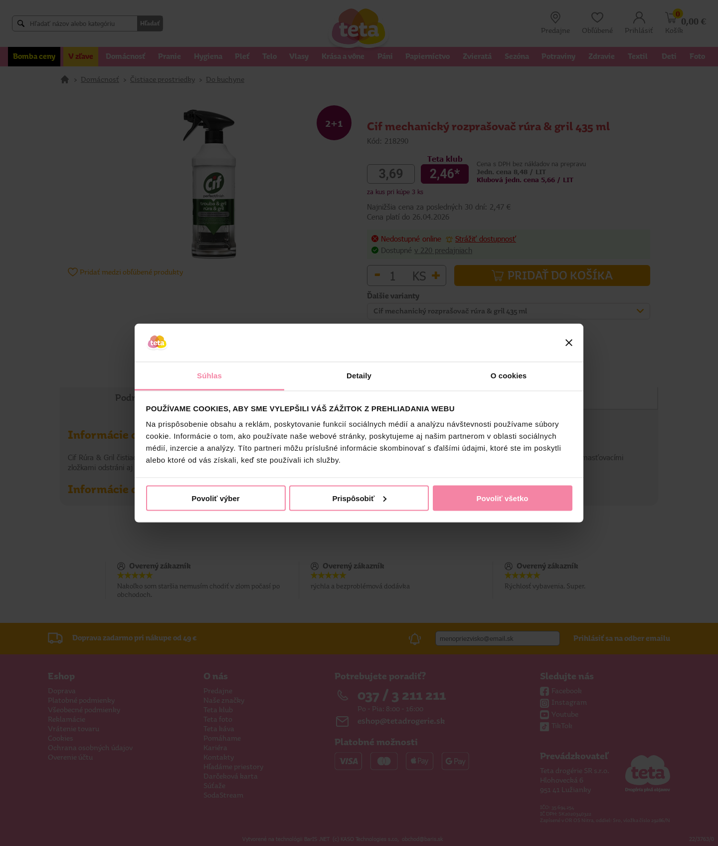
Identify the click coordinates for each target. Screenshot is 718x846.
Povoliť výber (215, 498)
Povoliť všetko (503, 498)
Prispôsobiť (359, 498)
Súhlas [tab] (209, 375)
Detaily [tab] (359, 375)
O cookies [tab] (509, 375)
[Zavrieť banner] (568, 342)
